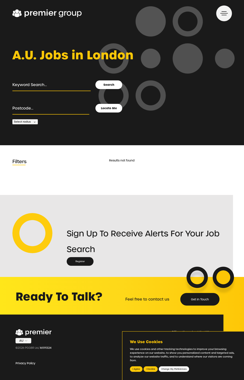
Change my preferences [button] (174, 369)
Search (108, 85)
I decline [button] (150, 369)
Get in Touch (200, 299)
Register (80, 261)
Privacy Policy (25, 363)
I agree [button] (136, 369)
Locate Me (109, 108)
